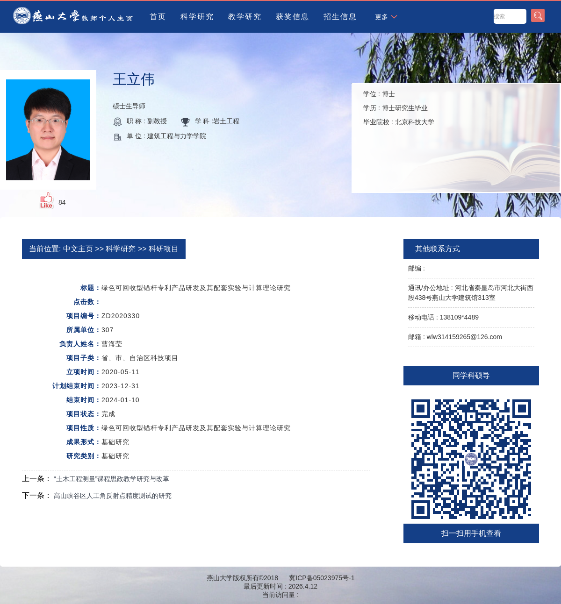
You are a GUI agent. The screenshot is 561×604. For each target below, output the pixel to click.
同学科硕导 (471, 375)
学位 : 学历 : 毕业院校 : (398, 108)
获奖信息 (292, 17)
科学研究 (197, 17)
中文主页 (78, 249)
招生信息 (340, 17)
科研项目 (164, 249)
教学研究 (245, 17)
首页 (158, 17)
